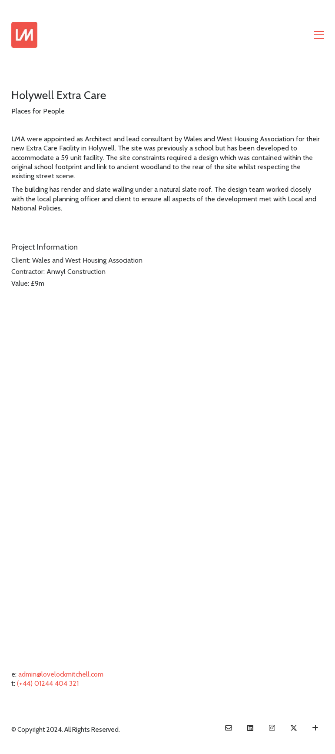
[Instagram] (272, 728)
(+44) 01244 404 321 (48, 683)
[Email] (228, 728)
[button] (319, 35)
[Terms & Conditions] (315, 728)
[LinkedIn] (250, 728)
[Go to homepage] (24, 35)
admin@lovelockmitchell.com (60, 674)
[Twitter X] (293, 728)
